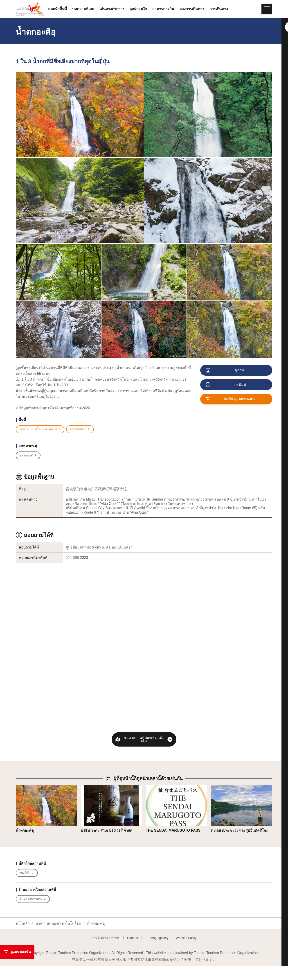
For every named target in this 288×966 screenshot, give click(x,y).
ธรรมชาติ (28, 455)
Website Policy (186, 937)
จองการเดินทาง (192, 9)
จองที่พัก (26, 873)
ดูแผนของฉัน (17, 951)
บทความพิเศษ (83, 9)
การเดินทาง (218, 9)
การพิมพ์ (226, 385)
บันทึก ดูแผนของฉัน (230, 399)
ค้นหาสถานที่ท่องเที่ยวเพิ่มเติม (144, 739)
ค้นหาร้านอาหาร (32, 899)
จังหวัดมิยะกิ (80, 429)
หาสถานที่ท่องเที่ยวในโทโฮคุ (58, 923)
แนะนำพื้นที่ (57, 9)
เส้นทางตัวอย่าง (112, 9)
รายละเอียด (25, 787)
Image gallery (159, 937)
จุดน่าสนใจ (138, 9)
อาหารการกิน (163, 9)
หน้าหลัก (23, 923)
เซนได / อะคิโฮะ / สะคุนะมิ (40, 429)
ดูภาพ (225, 370)
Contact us (134, 937)
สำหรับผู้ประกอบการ (106, 937)
